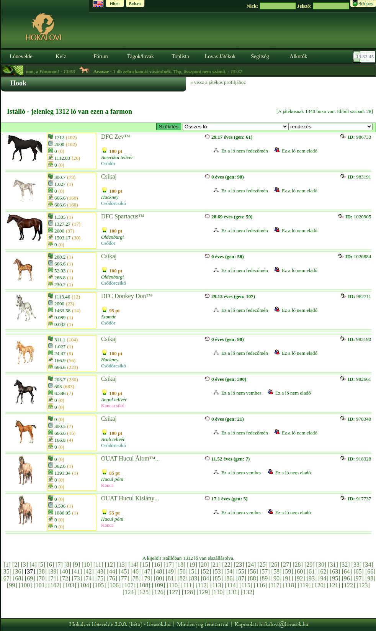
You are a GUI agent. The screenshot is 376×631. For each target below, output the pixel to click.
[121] (333, 585)
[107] (129, 585)
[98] (370, 578)
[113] (216, 585)
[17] (168, 564)
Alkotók (298, 56)
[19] (192, 564)
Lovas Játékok (220, 56)
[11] (98, 564)
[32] (345, 564)
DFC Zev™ (115, 136)
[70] (41, 578)
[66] (370, 571)
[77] (124, 578)
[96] (347, 578)
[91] (288, 578)
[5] (42, 564)
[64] (347, 571)
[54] (229, 571)
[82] (182, 578)
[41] (77, 571)
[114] (231, 585)
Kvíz (61, 56)
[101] (40, 585)
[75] (100, 578)
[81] (171, 578)
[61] (312, 571)
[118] (289, 585)
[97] (358, 578)
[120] (318, 585)
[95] (335, 578)
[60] (300, 571)
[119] (304, 585)
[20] (204, 564)
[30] (321, 564)
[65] (358, 571)
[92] (300, 578)
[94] (323, 578)
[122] (348, 585)
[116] (260, 585)
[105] (99, 585)
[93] (312, 578)
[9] (76, 564)
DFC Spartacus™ (122, 216)
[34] (368, 564)
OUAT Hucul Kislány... (130, 498)
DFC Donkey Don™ (126, 296)
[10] (87, 564)
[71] (53, 578)
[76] (112, 578)
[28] (298, 564)
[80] (159, 578)
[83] (194, 578)
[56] (253, 571)
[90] (276, 578)
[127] (173, 592)
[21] (216, 564)
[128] (188, 592)
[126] (158, 592)
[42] (88, 571)
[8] (68, 564)
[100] (25, 585)
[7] (59, 564)
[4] (33, 564)
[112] (202, 585)
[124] (129, 592)
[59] (288, 571)
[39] (53, 571)
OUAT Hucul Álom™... (130, 458)
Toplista (180, 56)
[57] (265, 571)
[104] (84, 585)
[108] (143, 585)
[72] (65, 578)
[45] (124, 571)
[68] (18, 578)
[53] (218, 571)
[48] (159, 571)
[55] (241, 571)
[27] (286, 564)
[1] (7, 564)
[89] (265, 578)
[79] (147, 578)
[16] (157, 564)
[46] (136, 571)
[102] (55, 585)
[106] (114, 585)
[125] (144, 592)
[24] (251, 564)
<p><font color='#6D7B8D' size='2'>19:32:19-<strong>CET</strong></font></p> (364, 57)
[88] (253, 578)
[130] (218, 592)
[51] (194, 571)
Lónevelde (21, 56)
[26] (274, 564)
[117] (274, 585)
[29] (309, 564)
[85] (218, 578)
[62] (323, 571)
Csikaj (109, 176)
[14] (133, 564)
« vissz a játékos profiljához (218, 82)
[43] (100, 571)
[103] (70, 585)
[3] (24, 564)
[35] (7, 571)
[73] (77, 578)
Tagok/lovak (140, 56)
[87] (241, 578)
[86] (229, 578)
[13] (121, 564)
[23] (239, 564)
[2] (16, 564)
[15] (145, 564)
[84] (206, 578)
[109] (158, 585)
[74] (88, 578)
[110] (173, 585)
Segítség (260, 56)
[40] (65, 571)
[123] (363, 585)
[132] (247, 592)
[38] (41, 571)
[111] (187, 585)
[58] (276, 571)
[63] (335, 571)
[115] (245, 585)
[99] (12, 585)
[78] (136, 578)
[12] (110, 564)
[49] (171, 571)
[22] (227, 564)
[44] (112, 571)
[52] (206, 571)
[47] (147, 571)
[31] (333, 564)
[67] (7, 578)
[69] (30, 578)
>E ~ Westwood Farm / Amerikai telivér (235, 126)
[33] (356, 564)
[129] (203, 592)
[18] (180, 564)
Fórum (100, 56)
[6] (50, 564)
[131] (233, 592)
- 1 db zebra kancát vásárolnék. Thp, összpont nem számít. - (174, 71)
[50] (182, 571)
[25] (262, 564)
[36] (18, 571)
